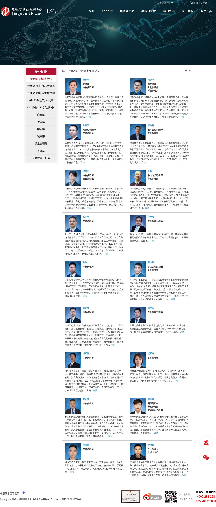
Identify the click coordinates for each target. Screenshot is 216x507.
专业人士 (107, 11)
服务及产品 (127, 11)
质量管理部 (41, 143)
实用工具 (206, 11)
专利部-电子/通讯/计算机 (41, 85)
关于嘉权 (187, 11)
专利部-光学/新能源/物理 (41, 93)
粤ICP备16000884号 (72, 499)
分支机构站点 (162, 2)
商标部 (41, 114)
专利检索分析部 (41, 157)
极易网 (4, 493)
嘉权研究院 (148, 11)
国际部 (41, 129)
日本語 (204, 3)
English (194, 3)
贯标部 (41, 150)
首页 (91, 11)
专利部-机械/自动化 (41, 78)
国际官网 (15, 493)
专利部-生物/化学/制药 (41, 100)
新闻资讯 (169, 11)
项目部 (41, 136)
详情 (89, 117)
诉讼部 (41, 121)
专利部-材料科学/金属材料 (41, 107)
